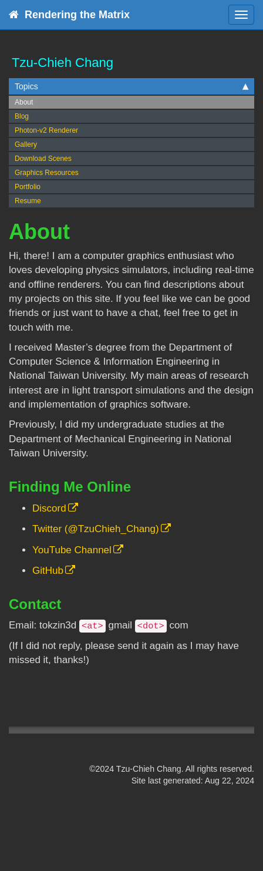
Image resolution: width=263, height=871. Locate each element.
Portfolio (28, 187)
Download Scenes (43, 158)
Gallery (26, 144)
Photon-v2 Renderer (46, 130)
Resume (28, 201)
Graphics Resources (47, 173)
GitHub (47, 570)
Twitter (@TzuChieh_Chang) (95, 528)
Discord (49, 508)
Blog (22, 116)
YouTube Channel (72, 550)
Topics (131, 86)
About (24, 102)
